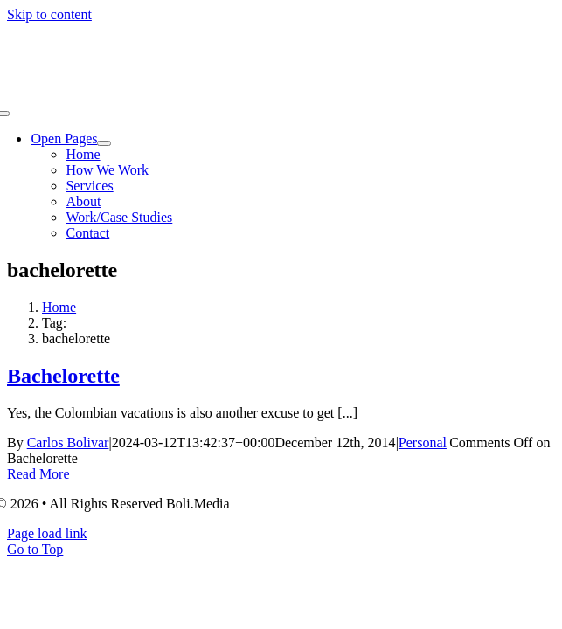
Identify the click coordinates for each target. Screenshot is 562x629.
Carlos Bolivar (68, 442)
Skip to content (49, 14)
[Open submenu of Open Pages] (104, 143)
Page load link (47, 533)
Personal (423, 442)
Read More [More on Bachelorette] (38, 474)
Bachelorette (63, 375)
